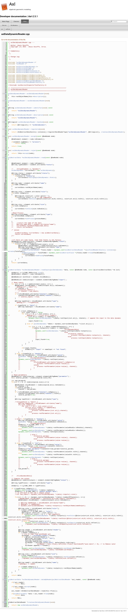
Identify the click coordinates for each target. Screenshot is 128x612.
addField (39, 256)
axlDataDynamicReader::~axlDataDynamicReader (26, 101)
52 (4, 115)
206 (4, 270)
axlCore (8, 29)
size (39, 273)
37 (4, 94)
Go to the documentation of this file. (13, 40)
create (11, 251)
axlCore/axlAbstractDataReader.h (30, 81)
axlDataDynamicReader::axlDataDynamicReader (26, 94)
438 (4, 602)
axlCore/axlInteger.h (25, 68)
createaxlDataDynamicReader (112, 132)
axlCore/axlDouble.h (25, 69)
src (2, 29)
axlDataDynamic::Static (45, 177)
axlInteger (22, 446)
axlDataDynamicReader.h (26, 62)
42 (4, 101)
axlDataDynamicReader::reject (24, 150)
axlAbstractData (14, 158)
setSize (29, 209)
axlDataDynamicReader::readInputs (36, 270)
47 (4, 108)
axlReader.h (21, 64)
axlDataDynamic (17, 170)
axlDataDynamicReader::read (34, 158)
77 (4, 150)
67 (4, 136)
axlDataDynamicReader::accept (24, 136)
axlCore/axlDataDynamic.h (27, 67)
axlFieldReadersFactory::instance (100, 250)
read (91, 253)
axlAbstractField (28, 253)
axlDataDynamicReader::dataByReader (37, 580)
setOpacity (72, 523)
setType (32, 177)
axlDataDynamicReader (29, 605)
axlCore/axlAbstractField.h (28, 71)
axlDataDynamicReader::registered (26, 129)
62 (4, 129)
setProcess (30, 219)
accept (26, 153)
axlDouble (22, 356)
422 (4, 580)
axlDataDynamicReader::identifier (28, 108)
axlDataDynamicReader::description (29, 115)
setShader (68, 548)
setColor (32, 199)
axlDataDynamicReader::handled (30, 122)
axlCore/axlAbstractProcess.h (29, 72)
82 (4, 158)
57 (4, 122)
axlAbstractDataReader (31, 250)
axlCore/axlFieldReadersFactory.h (30, 82)
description (38, 96)
